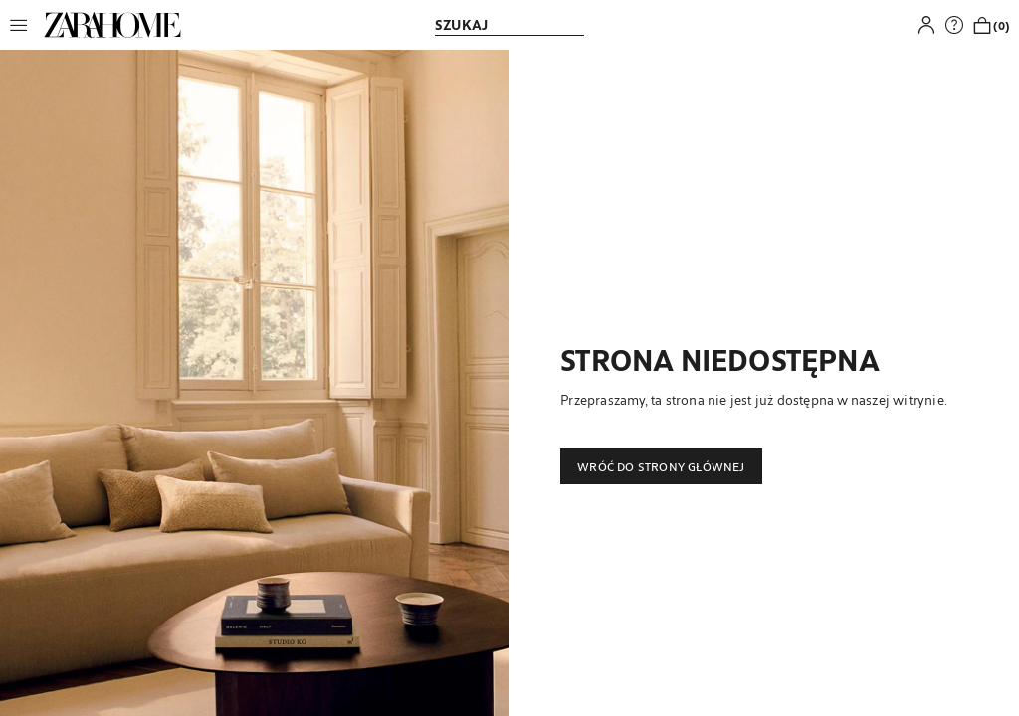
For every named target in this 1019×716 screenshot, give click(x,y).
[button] (24, 25)
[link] (112, 25)
